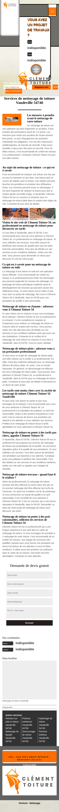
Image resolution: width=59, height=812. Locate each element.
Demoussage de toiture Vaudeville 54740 (28, 736)
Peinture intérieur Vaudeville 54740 (44, 736)
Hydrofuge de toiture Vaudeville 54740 (45, 723)
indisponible (25, 643)
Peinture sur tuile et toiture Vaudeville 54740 (12, 723)
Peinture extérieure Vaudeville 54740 (27, 723)
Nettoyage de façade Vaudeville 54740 (12, 736)
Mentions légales (29, 760)
